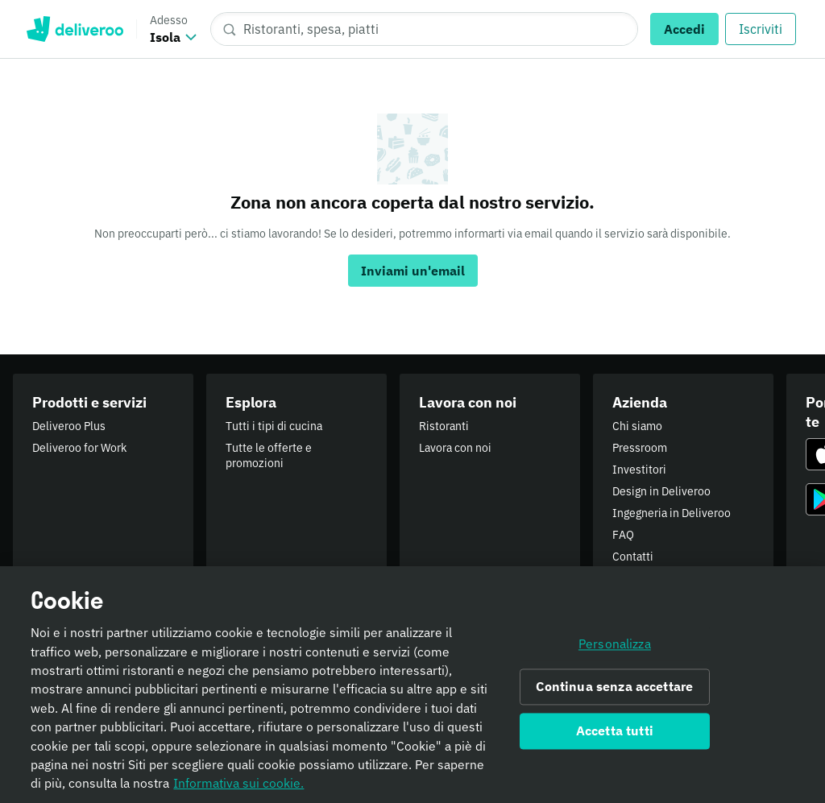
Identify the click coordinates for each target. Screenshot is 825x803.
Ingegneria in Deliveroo (671, 513)
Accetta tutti (614, 739)
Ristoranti (444, 426)
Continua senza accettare (614, 695)
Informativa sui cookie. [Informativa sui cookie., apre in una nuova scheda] (238, 792)
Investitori (639, 469)
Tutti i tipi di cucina (274, 426)
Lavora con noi (455, 448)
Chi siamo (637, 426)
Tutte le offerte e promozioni (269, 455)
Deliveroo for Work (79, 448)
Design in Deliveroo (661, 491)
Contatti (632, 556)
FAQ (623, 535)
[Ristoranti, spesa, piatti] (424, 29)
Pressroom (639, 448)
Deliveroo (74, 29)
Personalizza (614, 652)
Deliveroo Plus (69, 426)
